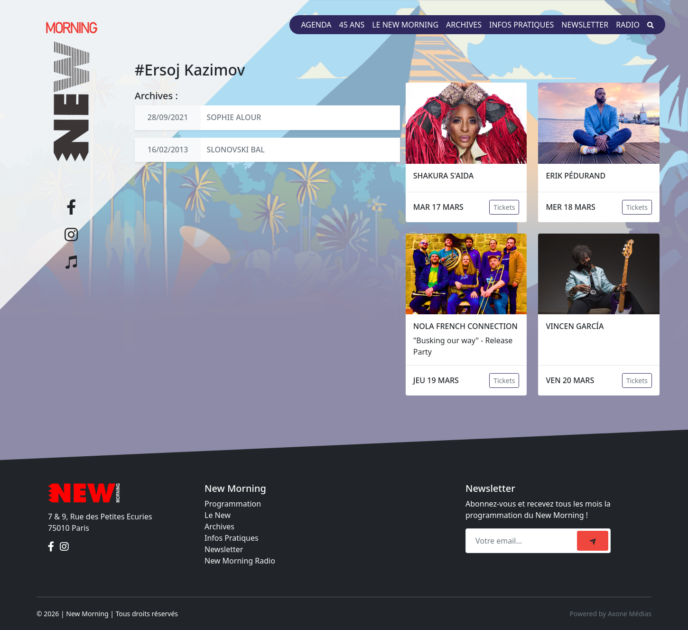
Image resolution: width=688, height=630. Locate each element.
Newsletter (584, 24)
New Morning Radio (240, 560)
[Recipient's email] (522, 541)
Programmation (233, 503)
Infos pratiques (521, 24)
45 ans (352, 24)
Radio (628, 24)
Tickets (504, 207)
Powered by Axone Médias (610, 613)
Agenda (316, 24)
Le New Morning (405, 24)
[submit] (592, 541)
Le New (218, 515)
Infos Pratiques (232, 538)
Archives (464, 24)
